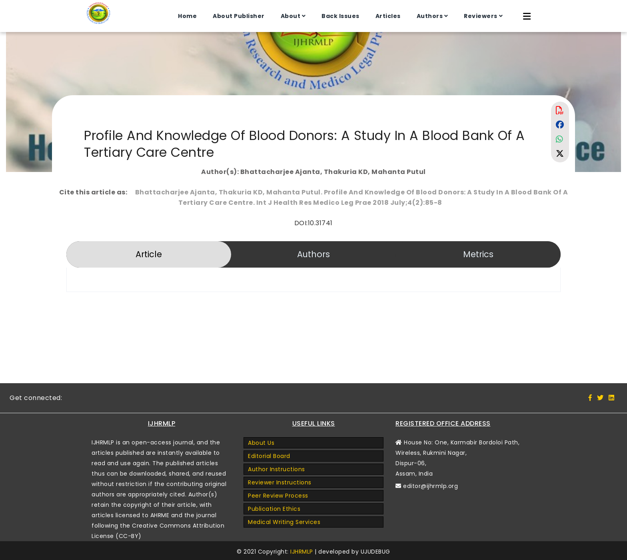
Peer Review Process (278, 496)
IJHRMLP (301, 552)
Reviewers (480, 16)
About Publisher (239, 16)
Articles (388, 16)
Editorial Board (269, 456)
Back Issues (340, 16)
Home (187, 16)
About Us (261, 443)
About (291, 16)
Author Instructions (276, 469)
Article (149, 254)
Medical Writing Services (284, 522)
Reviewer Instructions (280, 482)
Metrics (478, 254)
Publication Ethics (274, 509)
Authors (430, 16)
